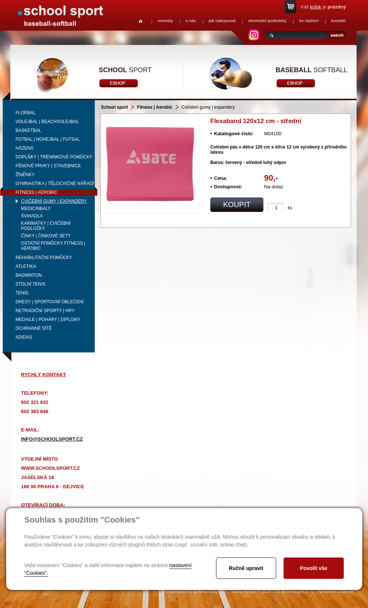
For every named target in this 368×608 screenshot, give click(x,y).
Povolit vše (313, 568)
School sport (114, 107)
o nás (191, 20)
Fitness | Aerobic (36, 192)
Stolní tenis (30, 284)
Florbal (25, 112)
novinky (165, 20)
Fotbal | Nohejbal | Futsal (47, 139)
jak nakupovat (221, 20)
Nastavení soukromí (336, 591)
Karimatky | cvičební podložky (46, 226)
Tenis (21, 293)
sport (125, 70)
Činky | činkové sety (46, 235)
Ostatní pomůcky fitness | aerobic (53, 246)
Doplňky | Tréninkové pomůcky (53, 157)
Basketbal (28, 130)
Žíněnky (25, 174)
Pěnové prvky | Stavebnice (48, 165)
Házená (24, 148)
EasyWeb (217, 591)
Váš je (323, 7)
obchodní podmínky (267, 20)
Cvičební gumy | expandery (54, 201)
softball (311, 70)
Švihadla (32, 216)
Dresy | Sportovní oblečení (49, 301)
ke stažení (309, 20)
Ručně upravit (246, 568)
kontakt (338, 20)
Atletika (25, 266)
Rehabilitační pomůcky (43, 257)
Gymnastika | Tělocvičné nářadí (54, 183)
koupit (236, 204)
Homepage (140, 21)
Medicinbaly (35, 208)
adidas (23, 337)
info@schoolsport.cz (52, 439)
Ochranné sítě (33, 328)
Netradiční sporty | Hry (44, 310)
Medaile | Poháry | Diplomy (48, 319)
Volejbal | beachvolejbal (47, 121)
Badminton (28, 275)
